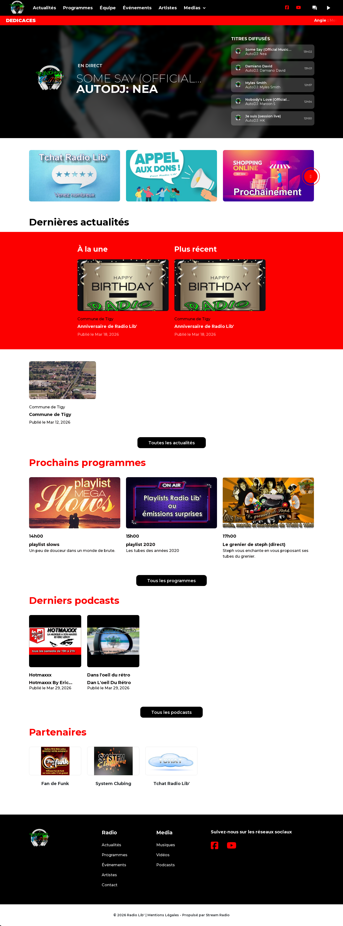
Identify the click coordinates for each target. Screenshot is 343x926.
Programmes (78, 7)
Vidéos (163, 855)
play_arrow (328, 7)
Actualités (44, 7)
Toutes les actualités (171, 442)
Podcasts (165, 865)
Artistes (168, 7)
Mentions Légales (163, 915)
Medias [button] (192, 7)
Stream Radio (218, 915)
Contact (109, 885)
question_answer (314, 7)
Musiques (165, 845)
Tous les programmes (171, 580)
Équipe (108, 7)
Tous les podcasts (171, 712)
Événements (137, 7)
